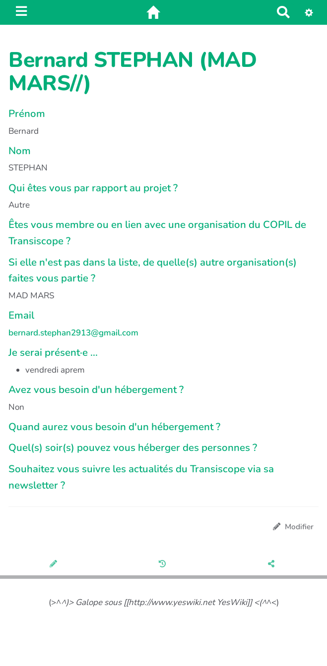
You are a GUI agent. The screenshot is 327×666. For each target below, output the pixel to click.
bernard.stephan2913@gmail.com (73, 332)
